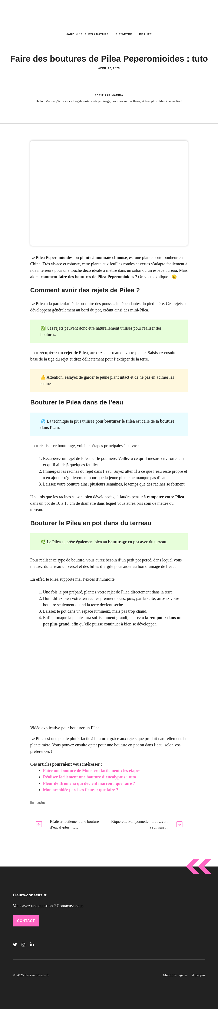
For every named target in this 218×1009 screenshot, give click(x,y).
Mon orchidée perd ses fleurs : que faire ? (80, 789)
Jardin (40, 803)
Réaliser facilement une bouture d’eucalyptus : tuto (89, 777)
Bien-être (123, 34)
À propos (198, 975)
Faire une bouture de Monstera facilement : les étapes (91, 770)
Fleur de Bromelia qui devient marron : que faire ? (89, 783)
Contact (26, 921)
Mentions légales (175, 975)
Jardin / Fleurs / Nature (87, 34)
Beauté (145, 34)
